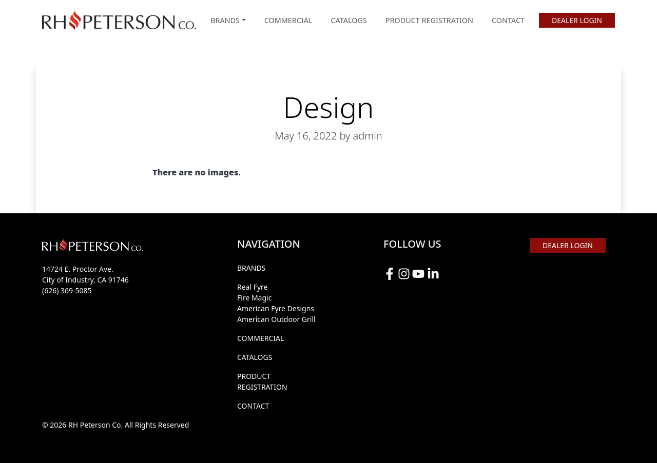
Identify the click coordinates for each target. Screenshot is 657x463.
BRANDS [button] (225, 20)
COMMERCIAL (288, 20)
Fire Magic (254, 298)
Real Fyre (252, 287)
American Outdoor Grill (276, 319)
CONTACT (508, 20)
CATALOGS (349, 20)
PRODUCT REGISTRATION (429, 20)
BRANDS (251, 268)
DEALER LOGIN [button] (577, 20)
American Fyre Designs (275, 308)
